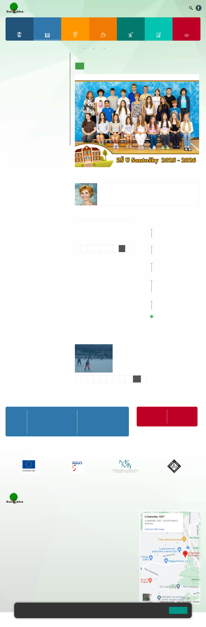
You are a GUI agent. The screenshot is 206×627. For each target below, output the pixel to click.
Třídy (99, 48)
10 (129, 379)
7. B (23, 103)
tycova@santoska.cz (114, 194)
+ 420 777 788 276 (44, 575)
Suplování (138, 7)
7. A (23, 95)
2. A (23, 67)
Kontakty (181, 7)
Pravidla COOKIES (17, 621)
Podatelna (153, 7)
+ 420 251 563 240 (21, 575)
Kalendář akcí (137, 65)
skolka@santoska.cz (26, 579)
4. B (46, 74)
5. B (58, 74)
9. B (46, 103)
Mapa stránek (75, 617)
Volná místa (165, 7)
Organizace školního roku (149, 416)
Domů (78, 48)
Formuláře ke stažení (178, 416)
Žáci (88, 48)
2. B (23, 74)
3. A (35, 67)
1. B (11, 74)
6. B (11, 103)
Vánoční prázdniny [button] (181, 243)
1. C (11, 81)
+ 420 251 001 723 (21, 556)
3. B (35, 74)
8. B (35, 103)
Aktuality (103, 65)
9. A (46, 95)
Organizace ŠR (122, 7)
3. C (35, 81)
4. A (46, 67)
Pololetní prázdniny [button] (177, 298)
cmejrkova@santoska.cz (28, 560)
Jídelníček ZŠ (106, 7)
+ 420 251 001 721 (101, 511)
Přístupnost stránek (111, 617)
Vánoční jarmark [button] (175, 226)
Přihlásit (91, 617)
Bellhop (92, 7)
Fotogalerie (155, 65)
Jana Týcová (110, 187)
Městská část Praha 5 (18, 590)
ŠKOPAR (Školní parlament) (31, 142)
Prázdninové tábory (24, 127)
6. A (11, 95)
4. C (46, 81)
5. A (58, 67)
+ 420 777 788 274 (99, 519)
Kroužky (15, 120)
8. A (35, 95)
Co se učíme (119, 65)
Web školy (193, 617)
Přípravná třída (20, 56)
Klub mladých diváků (25, 134)
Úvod (80, 65)
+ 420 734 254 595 (119, 535)
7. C (23, 110)
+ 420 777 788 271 (44, 556)
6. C (11, 110)
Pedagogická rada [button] (176, 260)
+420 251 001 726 (112, 198)
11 (137, 379)
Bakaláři (80, 7)
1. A (11, 67)
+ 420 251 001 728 (100, 515)
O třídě (90, 65)
